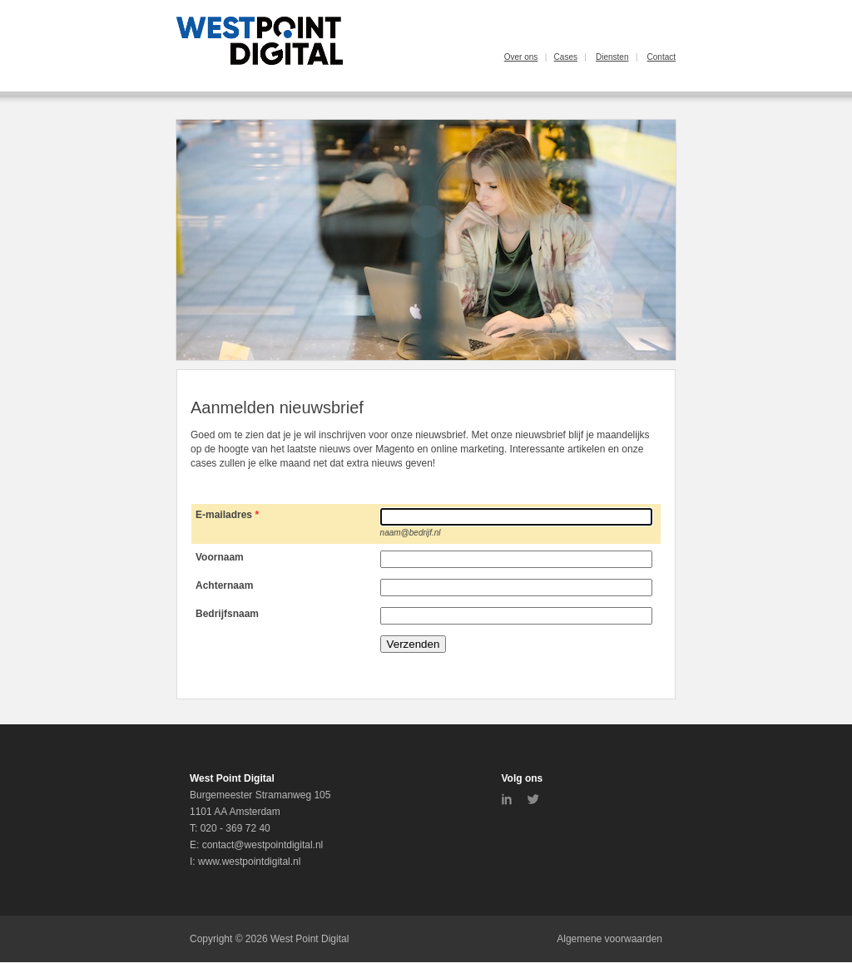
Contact (661, 57)
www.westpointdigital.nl (249, 861)
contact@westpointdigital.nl (263, 845)
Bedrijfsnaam (227, 614)
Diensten (612, 57)
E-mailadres (224, 515)
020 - (213, 828)
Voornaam (220, 557)
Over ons (521, 57)
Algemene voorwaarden (609, 939)
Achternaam (224, 585)
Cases (565, 57)
